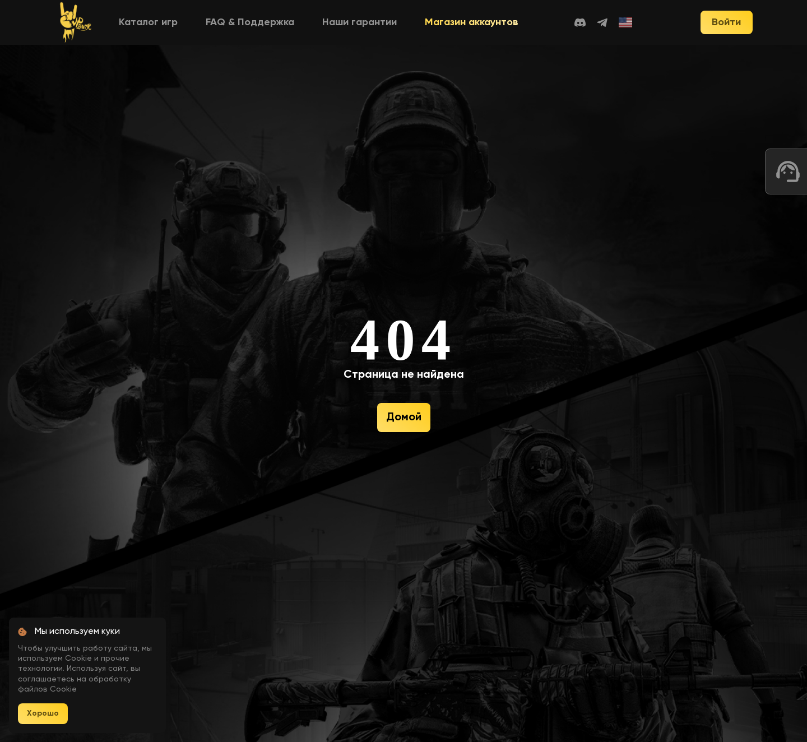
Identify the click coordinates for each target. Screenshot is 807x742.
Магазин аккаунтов (471, 22)
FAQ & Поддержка (250, 22)
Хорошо (43, 713)
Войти (726, 22)
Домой (403, 417)
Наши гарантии (359, 22)
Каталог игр (148, 22)
